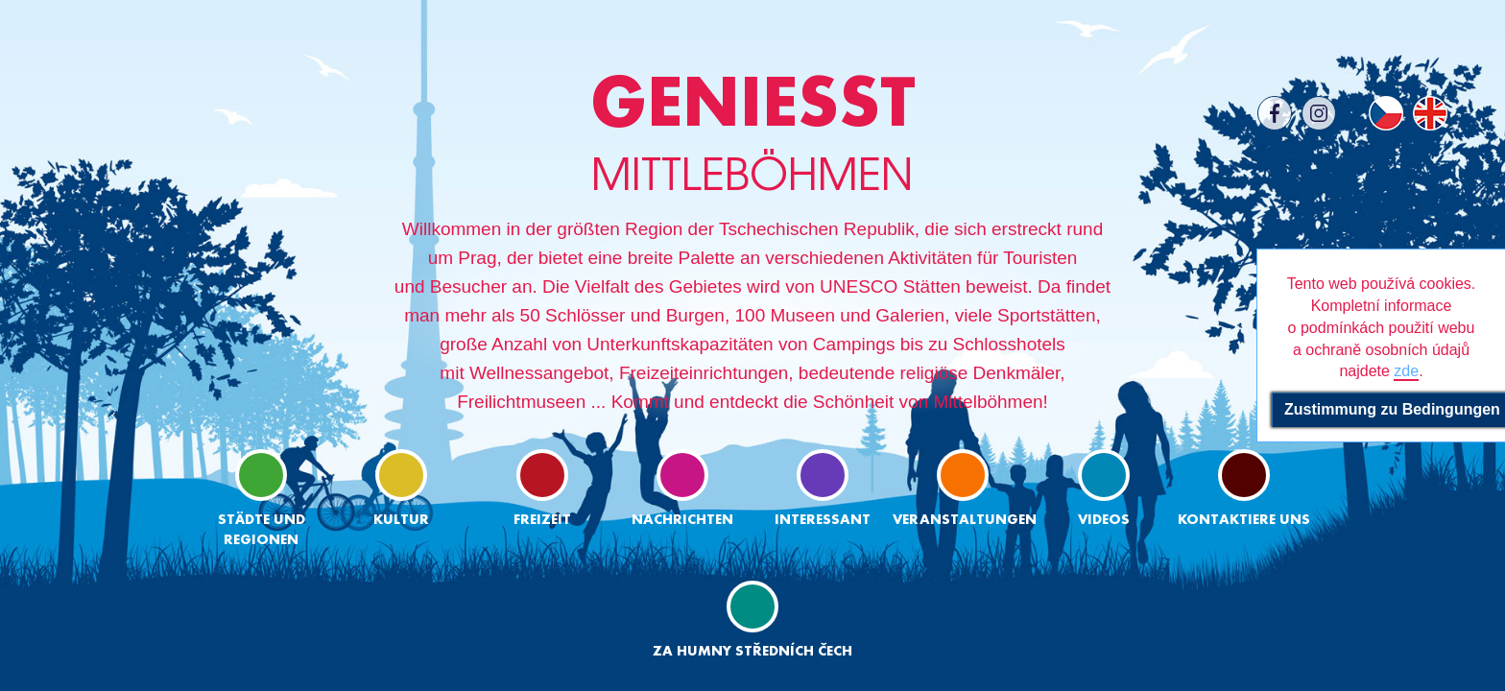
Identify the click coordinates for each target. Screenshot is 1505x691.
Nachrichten (682, 488)
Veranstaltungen (963, 488)
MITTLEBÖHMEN (753, 134)
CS (1386, 113)
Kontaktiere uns (1244, 488)
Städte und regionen (261, 498)
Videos (1104, 488)
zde (1406, 371)
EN (1430, 113)
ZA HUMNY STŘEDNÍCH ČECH (752, 619)
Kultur (401, 488)
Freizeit (542, 488)
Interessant (823, 488)
